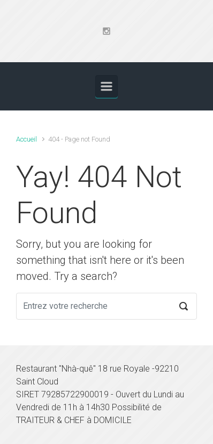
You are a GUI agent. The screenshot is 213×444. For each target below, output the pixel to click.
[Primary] (106, 86)
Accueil (26, 139)
